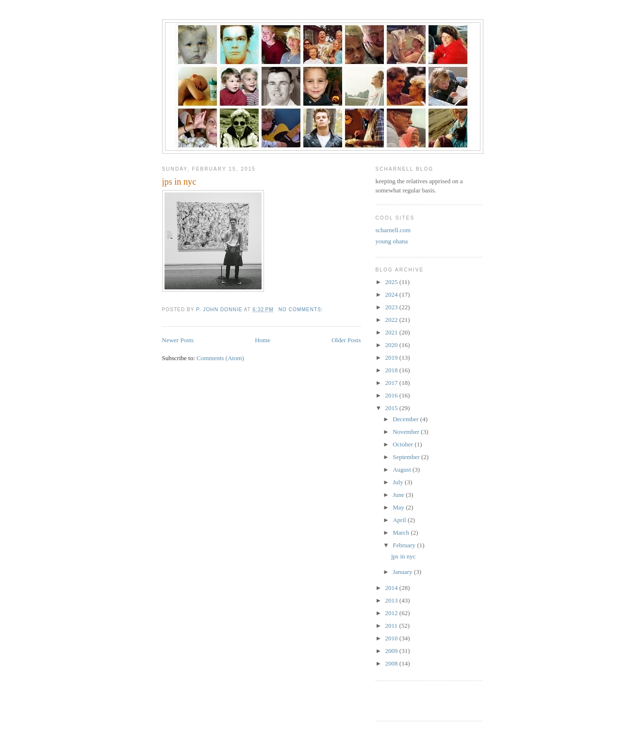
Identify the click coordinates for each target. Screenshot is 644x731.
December (406, 419)
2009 (392, 650)
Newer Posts (178, 340)
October (403, 444)
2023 (392, 307)
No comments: (302, 309)
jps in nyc (179, 182)
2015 (392, 408)
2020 (392, 345)
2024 (392, 294)
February (405, 545)
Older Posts (346, 340)
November (407, 431)
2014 (392, 587)
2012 (392, 613)
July (399, 482)
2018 (392, 370)
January (403, 571)
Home (262, 340)
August (403, 469)
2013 (392, 600)
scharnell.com (393, 230)
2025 (392, 282)
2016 (392, 395)
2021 (392, 332)
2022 (392, 319)
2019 (392, 357)
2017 (392, 382)
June (399, 494)
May (399, 507)
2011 (392, 625)
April (400, 520)
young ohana (392, 241)
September (407, 457)
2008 (392, 663)
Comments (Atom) (220, 358)
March (402, 532)
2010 (392, 638)
